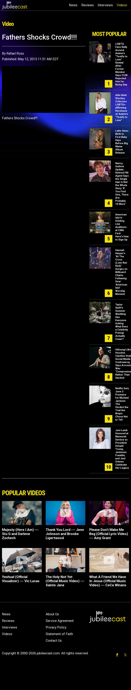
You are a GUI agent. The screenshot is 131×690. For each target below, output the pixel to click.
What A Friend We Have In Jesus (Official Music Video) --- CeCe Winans (107, 581)
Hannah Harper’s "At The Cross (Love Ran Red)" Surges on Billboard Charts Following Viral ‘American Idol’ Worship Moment (121, 272)
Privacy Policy (56, 627)
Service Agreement (60, 621)
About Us (52, 614)
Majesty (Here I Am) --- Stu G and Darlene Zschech (20, 534)
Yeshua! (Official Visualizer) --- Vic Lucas (20, 579)
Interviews (105, 5)
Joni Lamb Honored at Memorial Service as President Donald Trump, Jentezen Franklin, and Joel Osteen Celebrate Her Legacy (122, 449)
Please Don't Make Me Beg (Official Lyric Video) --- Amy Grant (108, 534)
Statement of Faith (59, 634)
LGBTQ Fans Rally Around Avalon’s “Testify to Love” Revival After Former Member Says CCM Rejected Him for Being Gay (121, 64)
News (73, 5)
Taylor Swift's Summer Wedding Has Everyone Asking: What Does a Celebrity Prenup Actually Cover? (121, 322)
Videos (122, 5)
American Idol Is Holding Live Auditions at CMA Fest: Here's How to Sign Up (122, 227)
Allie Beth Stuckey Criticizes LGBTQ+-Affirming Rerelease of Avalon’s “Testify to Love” (121, 108)
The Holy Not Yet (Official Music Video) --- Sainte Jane (65, 581)
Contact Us (54, 641)
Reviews (87, 5)
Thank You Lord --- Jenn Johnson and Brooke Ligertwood (65, 534)
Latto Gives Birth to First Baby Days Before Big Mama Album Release (121, 141)
